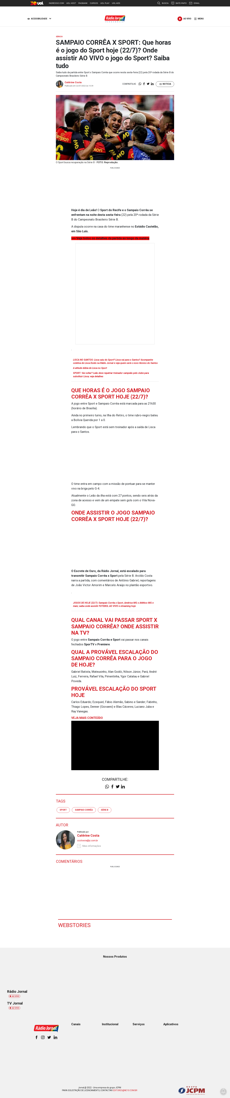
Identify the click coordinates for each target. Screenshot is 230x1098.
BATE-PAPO (179, 3)
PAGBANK (83, 3)
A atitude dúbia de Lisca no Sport (90, 368)
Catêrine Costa (73, 82)
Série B (104, 810)
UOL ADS (116, 3)
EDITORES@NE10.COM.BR (125, 1090)
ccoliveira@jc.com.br (87, 840)
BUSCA (163, 3)
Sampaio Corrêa (84, 810)
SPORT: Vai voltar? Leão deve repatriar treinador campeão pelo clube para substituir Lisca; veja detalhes (111, 375)
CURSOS (94, 3)
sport (63, 810)
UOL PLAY (105, 3)
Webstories (74, 925)
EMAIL (194, 3)
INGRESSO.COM (56, 3)
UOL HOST (71, 3)
